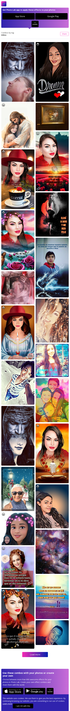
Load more (35, 654)
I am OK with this (23, 706)
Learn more (7, 703)
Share (64, 34)
